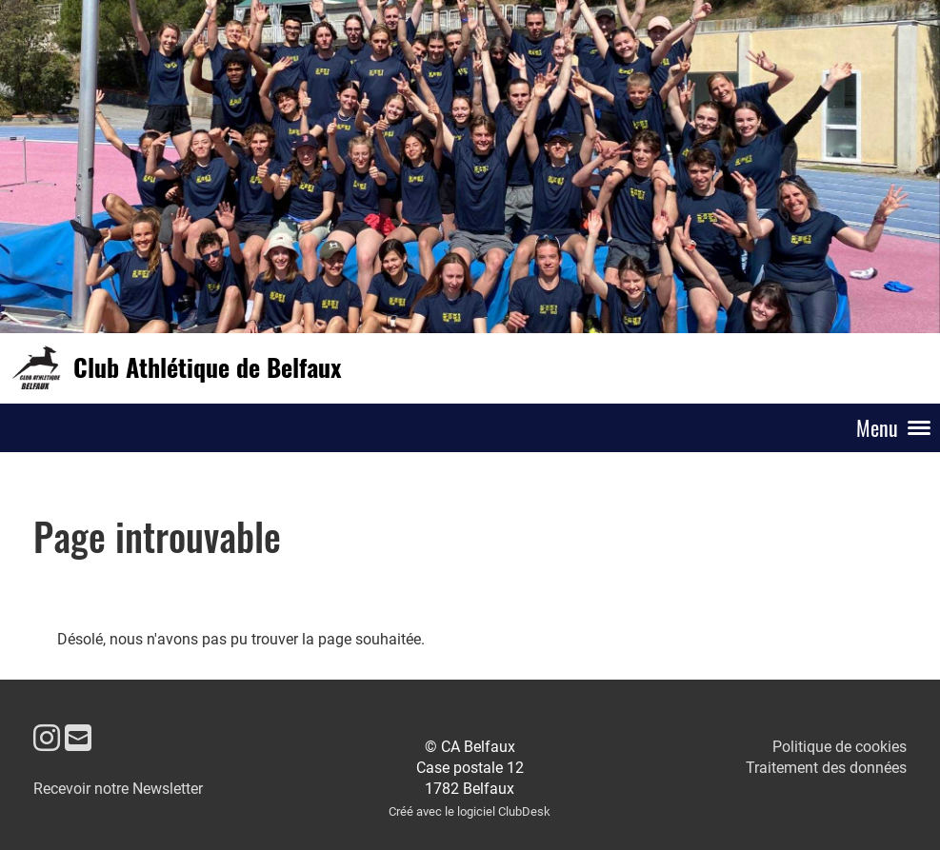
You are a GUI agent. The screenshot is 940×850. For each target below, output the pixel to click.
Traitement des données (826, 768)
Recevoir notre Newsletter (118, 789)
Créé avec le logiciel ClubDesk (469, 811)
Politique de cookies (839, 747)
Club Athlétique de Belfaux (207, 367)
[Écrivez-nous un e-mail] (78, 739)
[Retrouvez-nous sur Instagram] (46, 739)
